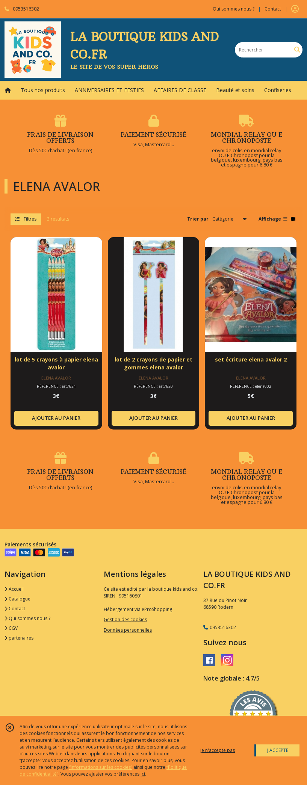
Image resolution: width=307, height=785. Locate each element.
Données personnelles (128, 630)
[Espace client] (295, 9)
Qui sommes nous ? (27, 618)
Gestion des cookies (125, 619)
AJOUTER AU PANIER (56, 417)
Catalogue (17, 599)
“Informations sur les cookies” (100, 767)
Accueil (14, 589)
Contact (273, 9)
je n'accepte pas (217, 750)
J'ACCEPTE (277, 750)
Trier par (198, 219)
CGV (11, 628)
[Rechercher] (297, 49)
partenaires (19, 638)
